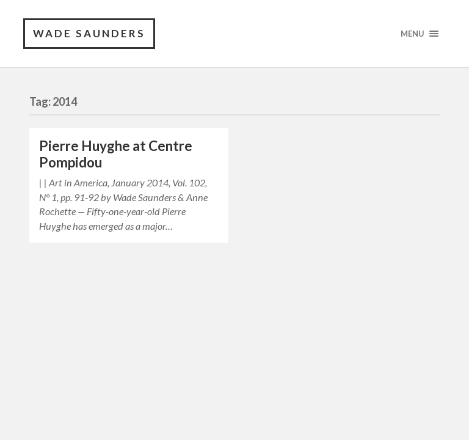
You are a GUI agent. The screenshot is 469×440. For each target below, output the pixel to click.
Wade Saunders (89, 33)
